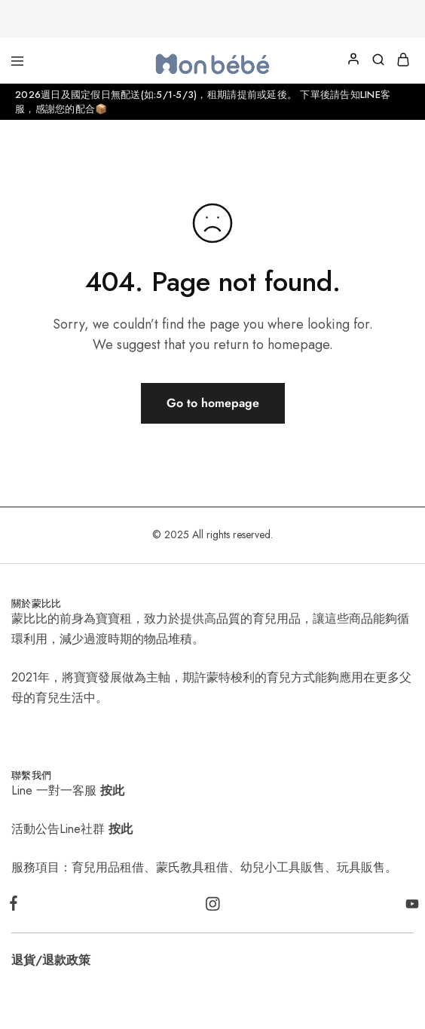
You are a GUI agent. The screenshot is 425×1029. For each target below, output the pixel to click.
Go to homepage (213, 403)
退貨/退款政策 (50, 960)
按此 (112, 790)
